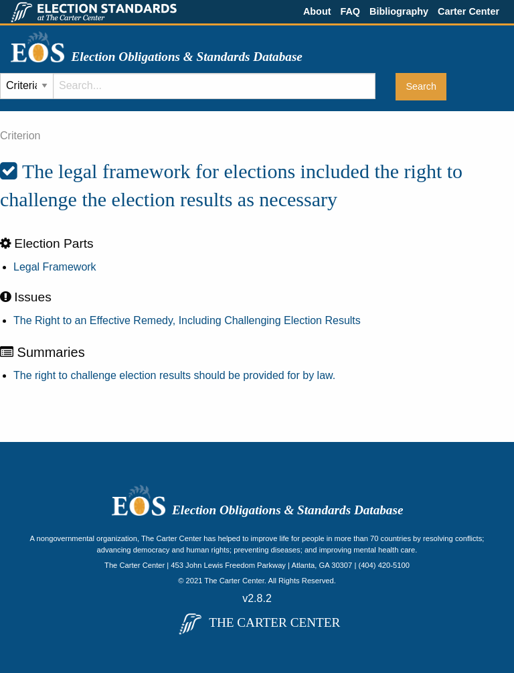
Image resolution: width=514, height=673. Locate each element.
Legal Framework (54, 267)
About (317, 11)
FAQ (350, 11)
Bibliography (398, 11)
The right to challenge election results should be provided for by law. (174, 375)
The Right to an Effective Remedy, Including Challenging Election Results (187, 320)
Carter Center (468, 11)
